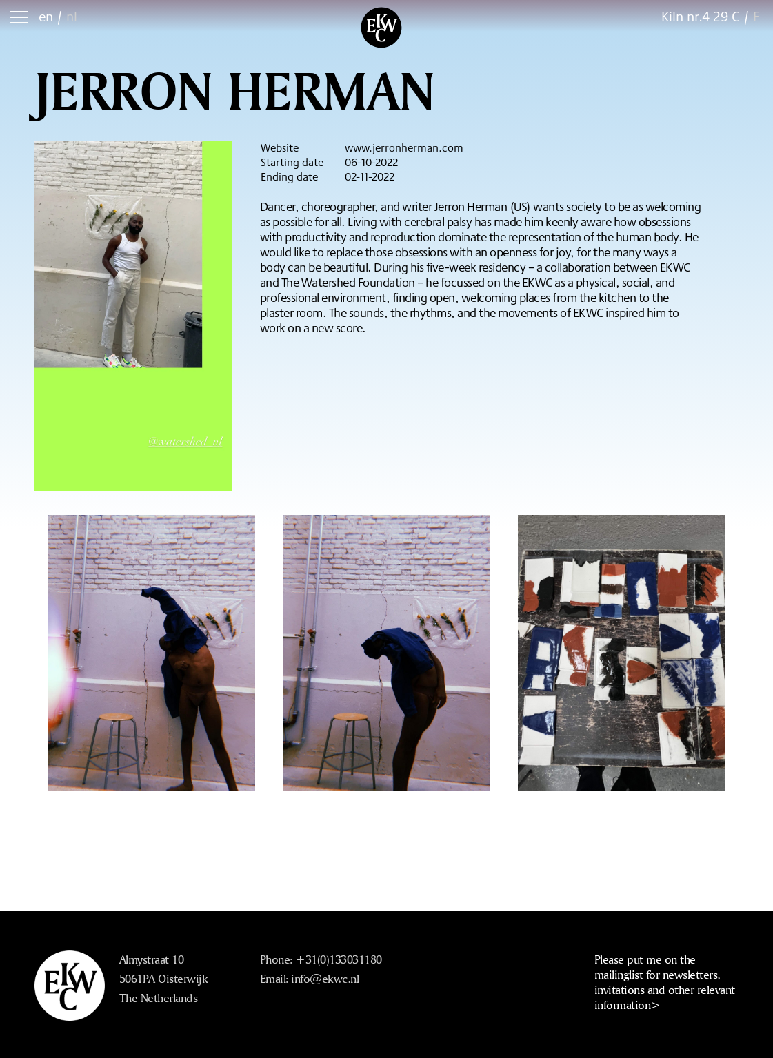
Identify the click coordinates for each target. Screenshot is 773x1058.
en (46, 16)
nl (71, 16)
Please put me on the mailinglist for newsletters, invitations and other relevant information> (664, 982)
